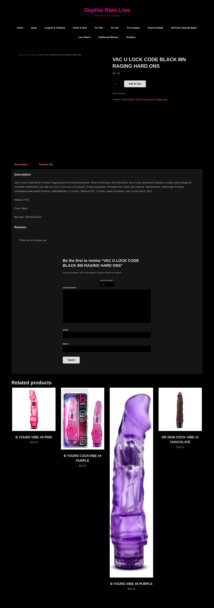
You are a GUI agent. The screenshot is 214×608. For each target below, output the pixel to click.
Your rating (107, 281)
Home (20, 28)
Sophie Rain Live (107, 10)
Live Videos (84, 37)
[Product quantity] (116, 84)
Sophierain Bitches (108, 37)
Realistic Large (161, 99)
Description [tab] (21, 164)
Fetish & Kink (80, 28)
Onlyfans (131, 37)
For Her (115, 28)
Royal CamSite (155, 28)
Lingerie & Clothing (55, 28)
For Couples (133, 28)
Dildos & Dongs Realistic (145, 99)
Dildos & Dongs (31, 55)
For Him (99, 28)
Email (66, 344)
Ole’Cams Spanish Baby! (184, 28)
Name (66, 330)
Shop (34, 28)
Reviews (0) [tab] (46, 164)
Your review (70, 288)
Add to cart (135, 84)
